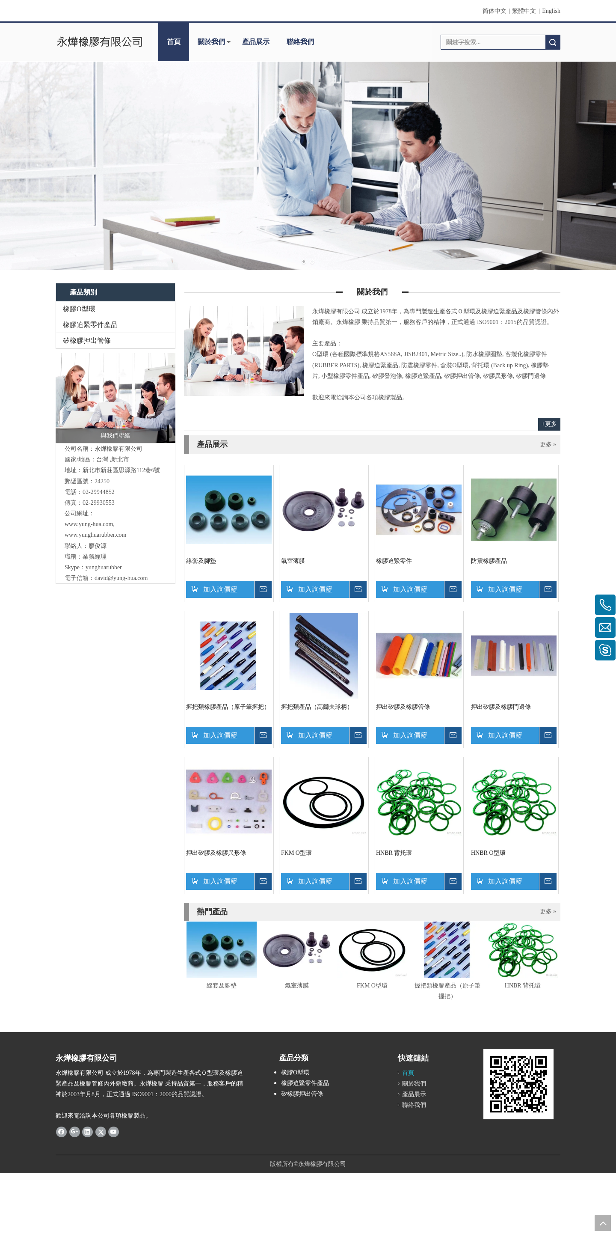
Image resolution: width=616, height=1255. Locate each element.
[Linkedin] (87, 1131)
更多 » (548, 445)
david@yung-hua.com (121, 578)
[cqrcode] (518, 1084)
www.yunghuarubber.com (96, 535)
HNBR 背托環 (394, 853)
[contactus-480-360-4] (244, 351)
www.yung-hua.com (89, 524)
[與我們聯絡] (115, 398)
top (603, 1223)
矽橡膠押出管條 (87, 340)
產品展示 (256, 41)
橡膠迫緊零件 (394, 561)
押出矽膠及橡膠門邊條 (501, 707)
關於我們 (211, 41)
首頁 (174, 41)
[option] (221, 956)
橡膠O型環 (79, 308)
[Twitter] (100, 1131)
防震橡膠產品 (489, 561)
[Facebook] (61, 1131)
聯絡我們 (300, 41)
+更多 (549, 424)
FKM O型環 (296, 853)
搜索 (552, 42)
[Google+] (74, 1131)
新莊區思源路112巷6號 (121, 470)
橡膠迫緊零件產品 (90, 324)
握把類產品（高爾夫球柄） (317, 707)
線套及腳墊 (201, 561)
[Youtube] (113, 1131)
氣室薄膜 (293, 561)
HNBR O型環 (488, 853)
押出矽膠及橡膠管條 (403, 707)
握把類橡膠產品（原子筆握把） (228, 707)
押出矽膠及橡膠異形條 (216, 853)
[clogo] (99, 42)
